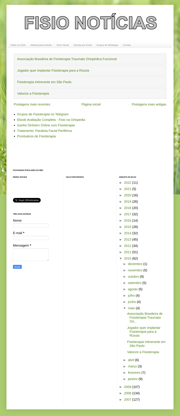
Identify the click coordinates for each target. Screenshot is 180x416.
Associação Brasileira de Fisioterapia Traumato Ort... (145, 317)
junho (132, 302)
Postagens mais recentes (32, 104)
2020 (128, 195)
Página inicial (91, 104)
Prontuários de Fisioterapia (36, 136)
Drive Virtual (62, 45)
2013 (128, 239)
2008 (128, 393)
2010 (128, 258)
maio (132, 308)
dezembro (135, 264)
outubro (134, 276)
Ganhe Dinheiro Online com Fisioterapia (46, 125)
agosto (133, 289)
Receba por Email (83, 45)
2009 (128, 387)
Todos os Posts (18, 45)
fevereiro (134, 372)
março (133, 366)
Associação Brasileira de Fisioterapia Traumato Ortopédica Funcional (67, 59)
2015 (128, 227)
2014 (128, 233)
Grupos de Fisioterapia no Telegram (43, 114)
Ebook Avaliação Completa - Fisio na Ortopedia (51, 119)
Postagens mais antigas (149, 104)
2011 (128, 252)
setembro (135, 283)
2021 (128, 189)
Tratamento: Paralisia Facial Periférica (44, 131)
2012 (128, 246)
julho (132, 295)
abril (131, 360)
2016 (128, 220)
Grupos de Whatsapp (107, 45)
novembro (135, 270)
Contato (127, 45)
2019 (128, 201)
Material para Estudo (41, 45)
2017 (128, 214)
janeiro (133, 379)
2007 (128, 399)
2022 (128, 182)
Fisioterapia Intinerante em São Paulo (44, 82)
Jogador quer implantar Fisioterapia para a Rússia (53, 70)
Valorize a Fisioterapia (33, 93)
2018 (128, 208)
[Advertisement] (72, 156)
